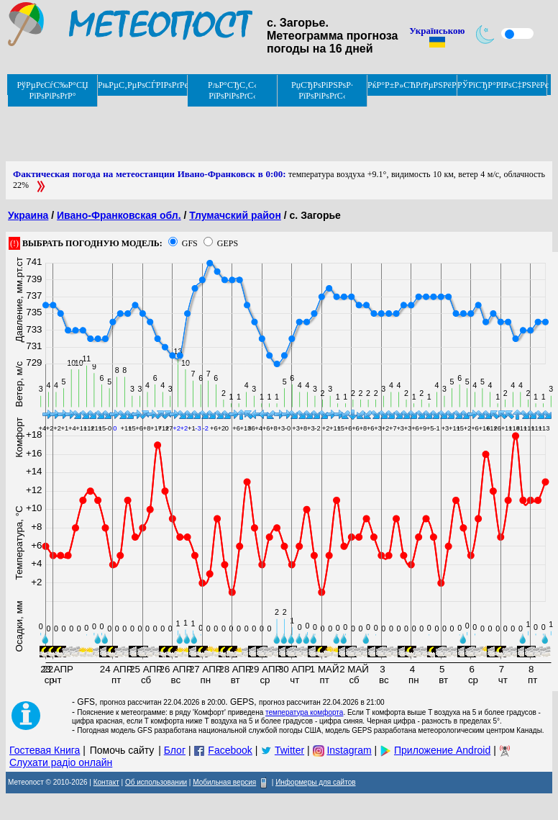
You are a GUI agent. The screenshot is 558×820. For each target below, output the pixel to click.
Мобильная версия (224, 782)
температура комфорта (304, 712)
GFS (190, 243)
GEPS (227, 243)
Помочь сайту (122, 750)
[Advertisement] (267, 128)
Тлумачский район (235, 215)
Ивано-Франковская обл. (119, 215)
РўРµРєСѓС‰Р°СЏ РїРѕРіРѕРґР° (52, 90)
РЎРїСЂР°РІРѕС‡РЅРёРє (502, 85)
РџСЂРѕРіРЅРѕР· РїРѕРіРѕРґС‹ (322, 90)
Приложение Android (442, 750)
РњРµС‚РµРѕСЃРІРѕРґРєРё (143, 85)
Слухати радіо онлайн (60, 762)
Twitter (289, 750)
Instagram (348, 750)
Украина (28, 215)
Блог (175, 750)
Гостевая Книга (44, 750)
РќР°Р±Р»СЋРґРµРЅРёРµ (412, 85)
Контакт (106, 782)
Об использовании (156, 782)
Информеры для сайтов (315, 782)
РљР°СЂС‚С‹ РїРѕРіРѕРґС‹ (232, 90)
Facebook (230, 750)
